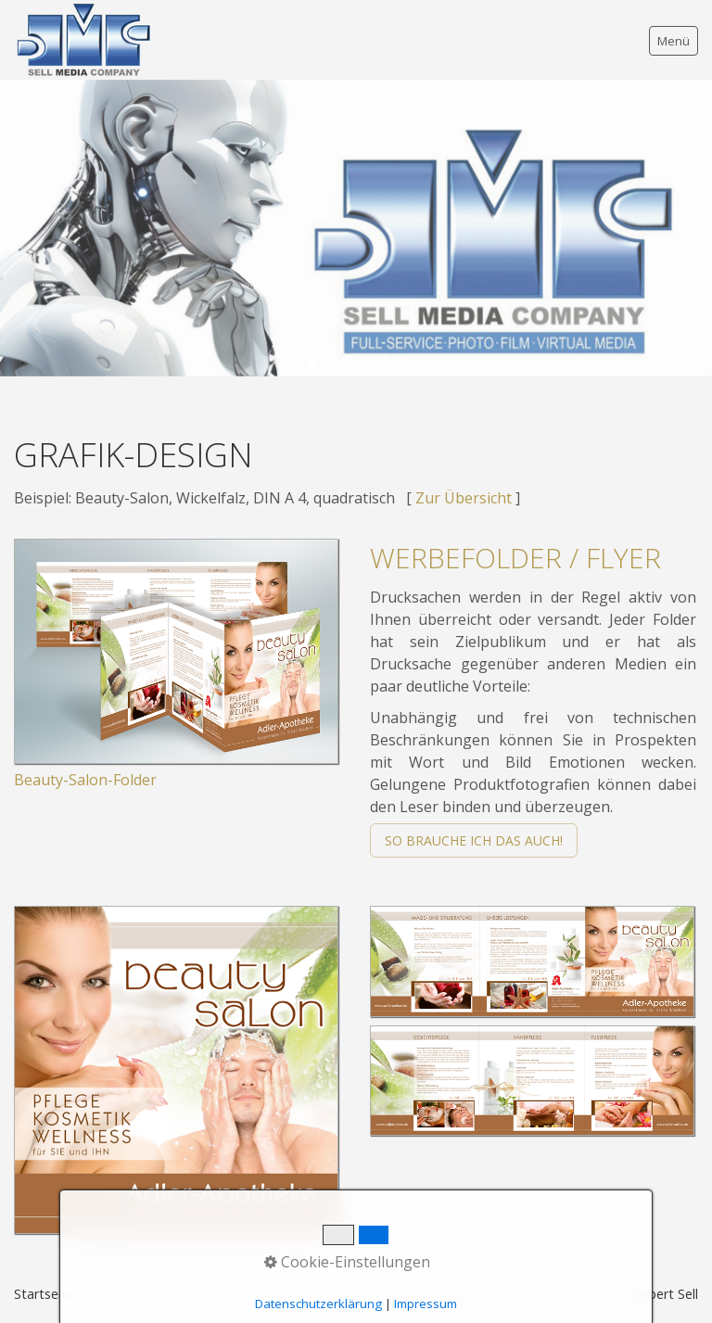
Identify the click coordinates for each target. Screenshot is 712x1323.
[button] (474, 840)
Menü (673, 40)
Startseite (44, 1294)
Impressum (183, 1294)
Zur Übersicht (463, 498)
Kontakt (111, 1294)
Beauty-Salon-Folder (85, 780)
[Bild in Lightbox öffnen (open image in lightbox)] (176, 651)
